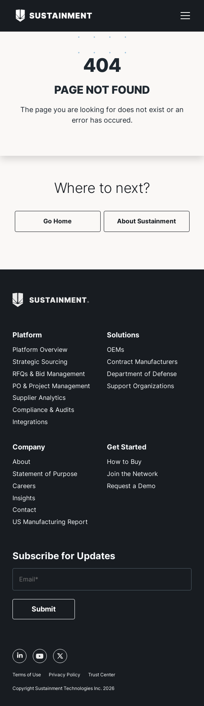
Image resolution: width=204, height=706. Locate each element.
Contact (24, 509)
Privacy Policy (64, 674)
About (21, 461)
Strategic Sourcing (39, 361)
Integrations (30, 422)
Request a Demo (131, 486)
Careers (23, 486)
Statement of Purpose (44, 474)
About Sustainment (146, 221)
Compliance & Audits (43, 410)
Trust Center (101, 674)
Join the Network (132, 474)
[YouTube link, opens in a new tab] (40, 656)
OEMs (115, 349)
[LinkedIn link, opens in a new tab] (19, 656)
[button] (185, 15)
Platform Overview (39, 349)
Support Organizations (140, 386)
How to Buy (124, 461)
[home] (53, 15)
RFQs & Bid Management (48, 374)
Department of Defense (142, 374)
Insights (23, 498)
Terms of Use (26, 674)
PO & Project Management (51, 386)
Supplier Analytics (39, 397)
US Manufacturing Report (50, 522)
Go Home (57, 221)
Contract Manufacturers (142, 361)
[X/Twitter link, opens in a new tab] (60, 656)
